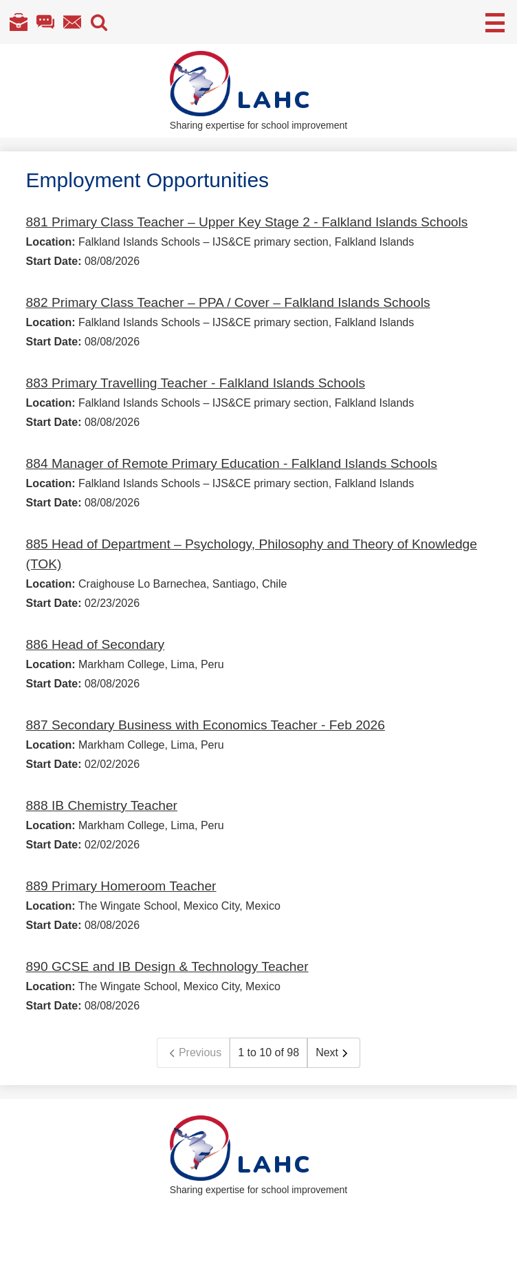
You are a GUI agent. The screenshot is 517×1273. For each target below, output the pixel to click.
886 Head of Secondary (95, 644)
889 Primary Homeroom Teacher (121, 886)
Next (334, 1053)
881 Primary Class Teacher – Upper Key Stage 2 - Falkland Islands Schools (247, 222)
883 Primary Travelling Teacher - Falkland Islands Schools (195, 383)
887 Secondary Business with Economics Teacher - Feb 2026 (205, 725)
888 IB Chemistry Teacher (101, 805)
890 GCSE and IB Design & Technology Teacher (167, 966)
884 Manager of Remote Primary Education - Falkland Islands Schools (231, 463)
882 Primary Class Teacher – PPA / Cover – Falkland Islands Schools (228, 302)
